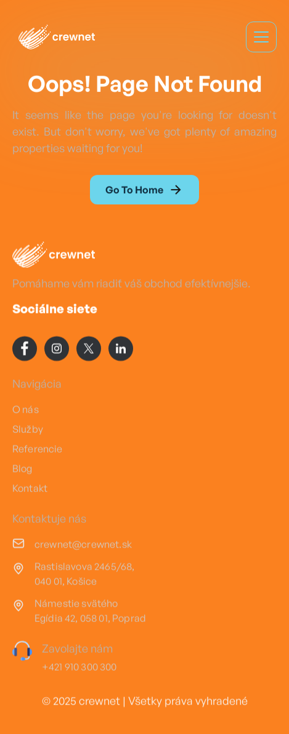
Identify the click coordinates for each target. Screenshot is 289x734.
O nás (25, 410)
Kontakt (29, 489)
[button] (261, 37)
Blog (22, 469)
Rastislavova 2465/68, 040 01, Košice (84, 574)
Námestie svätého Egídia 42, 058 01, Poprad (90, 611)
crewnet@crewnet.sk (83, 545)
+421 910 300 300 (79, 667)
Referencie (37, 449)
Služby (27, 430)
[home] (53, 37)
